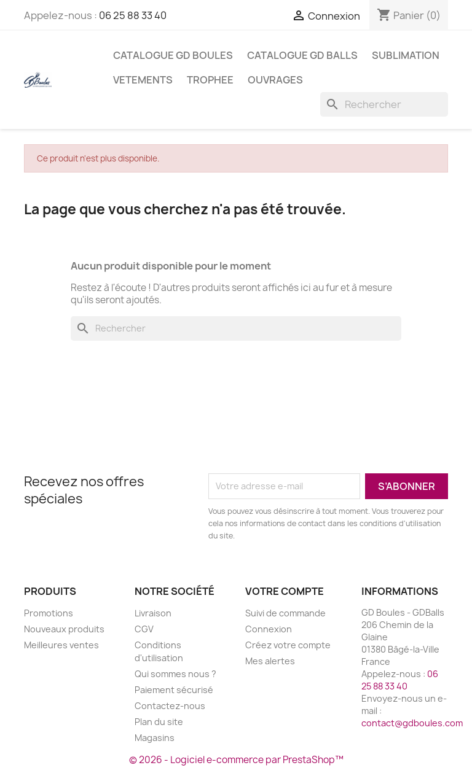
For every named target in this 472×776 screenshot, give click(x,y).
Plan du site (159, 722)
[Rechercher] (384, 104)
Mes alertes (270, 661)
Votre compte (284, 591)
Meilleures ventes (61, 645)
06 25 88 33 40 (133, 15)
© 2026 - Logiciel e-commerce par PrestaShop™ (236, 759)
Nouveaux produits (64, 629)
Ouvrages (275, 80)
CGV (144, 629)
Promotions (48, 613)
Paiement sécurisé (174, 690)
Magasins (155, 737)
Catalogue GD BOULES (173, 55)
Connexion (268, 629)
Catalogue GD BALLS (302, 55)
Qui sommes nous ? (175, 674)
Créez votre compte (288, 645)
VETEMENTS (143, 80)
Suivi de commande (285, 613)
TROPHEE (210, 80)
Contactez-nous (170, 706)
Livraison (153, 613)
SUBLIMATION (405, 55)
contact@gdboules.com (412, 723)
